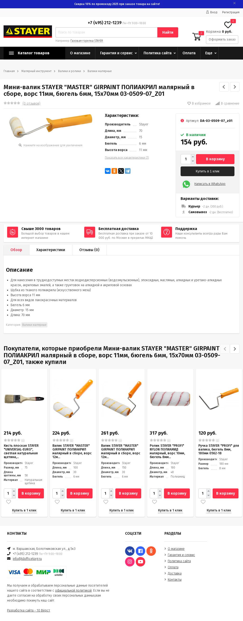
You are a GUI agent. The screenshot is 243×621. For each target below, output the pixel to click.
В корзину (215, 159)
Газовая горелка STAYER (86, 40)
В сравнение (227, 103)
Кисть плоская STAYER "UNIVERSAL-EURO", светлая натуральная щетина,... (21, 451)
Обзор (16, 250)
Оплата (189, 53)
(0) (14, 440)
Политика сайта (158, 53)
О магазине (80, 53)
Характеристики (50, 250)
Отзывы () (89, 250)
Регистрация (230, 12)
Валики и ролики (69, 71)
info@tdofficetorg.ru (27, 559)
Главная (9, 71)
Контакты (175, 580)
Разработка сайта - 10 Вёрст (28, 610)
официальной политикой (73, 591)
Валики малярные (100, 71)
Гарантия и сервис (116, 53)
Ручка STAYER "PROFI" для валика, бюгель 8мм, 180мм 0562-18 (218, 449)
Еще (208, 53)
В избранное (199, 103)
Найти (167, 32)
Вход (211, 12)
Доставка (175, 573)
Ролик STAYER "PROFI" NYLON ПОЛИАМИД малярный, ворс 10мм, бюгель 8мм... (167, 451)
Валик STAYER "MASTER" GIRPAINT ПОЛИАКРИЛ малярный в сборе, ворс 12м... (72, 451)
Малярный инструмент (36, 71)
